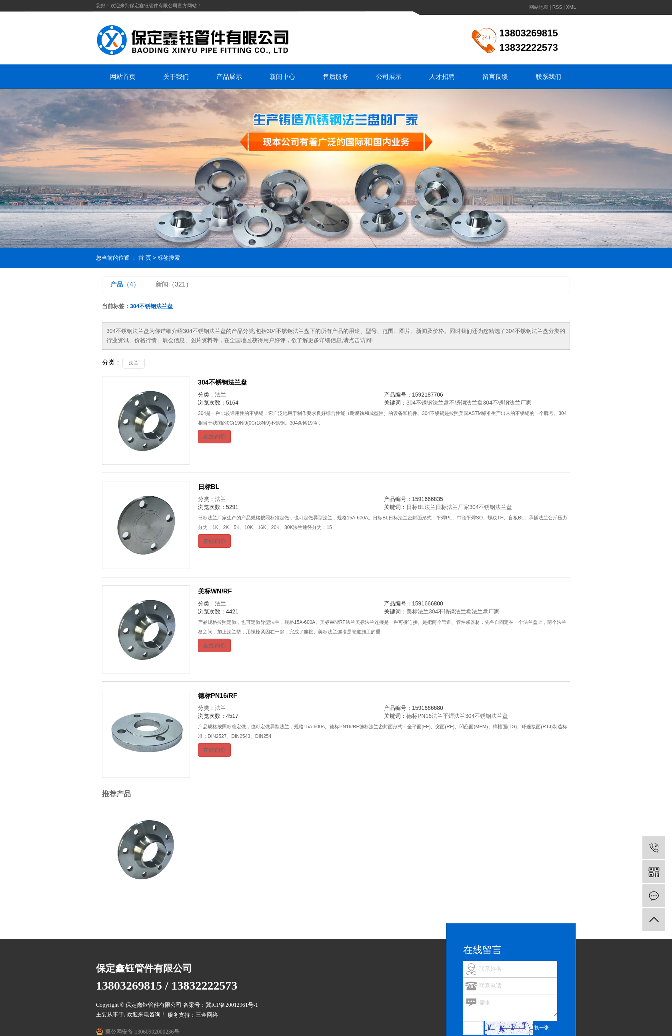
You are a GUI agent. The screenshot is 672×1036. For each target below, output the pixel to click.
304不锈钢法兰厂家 (507, 402)
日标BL (208, 486)
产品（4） (125, 284)
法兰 (133, 363)
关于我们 (176, 76)
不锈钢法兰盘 (466, 402)
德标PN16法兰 (424, 716)
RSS (557, 7)
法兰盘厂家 (486, 611)
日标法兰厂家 (452, 507)
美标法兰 (417, 611)
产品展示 (229, 76)
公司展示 (389, 76)
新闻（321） (174, 284)
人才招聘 (442, 76)
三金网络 (207, 1015)
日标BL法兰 (421, 507)
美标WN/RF (215, 591)
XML (571, 7)
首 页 (144, 257)
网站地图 (538, 7)
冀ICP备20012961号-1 (232, 1005)
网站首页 (123, 76)
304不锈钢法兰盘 (222, 382)
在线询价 (214, 436)
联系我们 (548, 76)
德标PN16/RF (217, 695)
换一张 (541, 1027)
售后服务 (335, 76)
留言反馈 (495, 76)
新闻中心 (282, 76)
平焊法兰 (454, 716)
